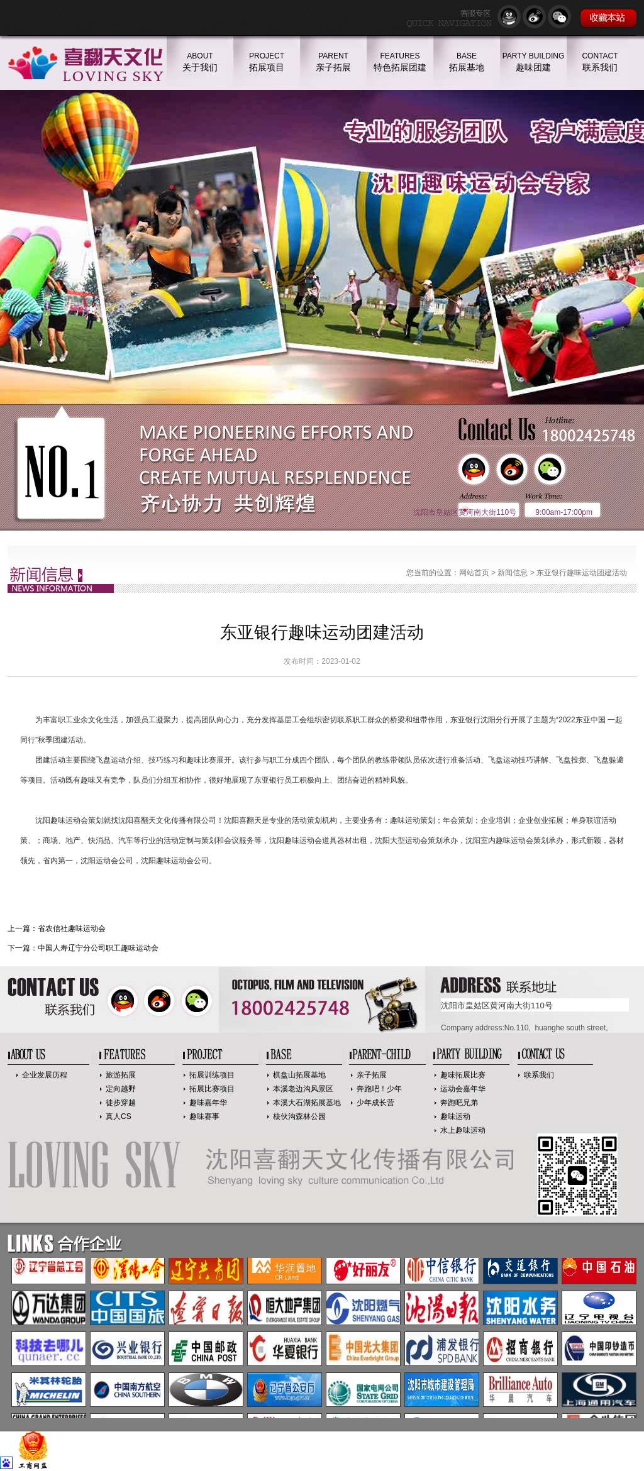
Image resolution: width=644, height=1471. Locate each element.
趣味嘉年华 (208, 1102)
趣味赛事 (204, 1116)
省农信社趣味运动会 (72, 928)
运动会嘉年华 (463, 1088)
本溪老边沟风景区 (303, 1088)
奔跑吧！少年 (379, 1088)
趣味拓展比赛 (463, 1075)
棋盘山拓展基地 (299, 1075)
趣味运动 (455, 1116)
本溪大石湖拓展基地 (307, 1102)
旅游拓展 (121, 1075)
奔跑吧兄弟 (459, 1102)
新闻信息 (512, 572)
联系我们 (539, 1075)
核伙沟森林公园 (299, 1116)
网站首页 (474, 572)
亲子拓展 (372, 1075)
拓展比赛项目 (212, 1088)
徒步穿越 (121, 1102)
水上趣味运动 (463, 1130)
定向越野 (121, 1088)
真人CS (118, 1116)
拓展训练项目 (212, 1075)
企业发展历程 (44, 1075)
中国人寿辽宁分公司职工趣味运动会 (98, 948)
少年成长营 (375, 1102)
